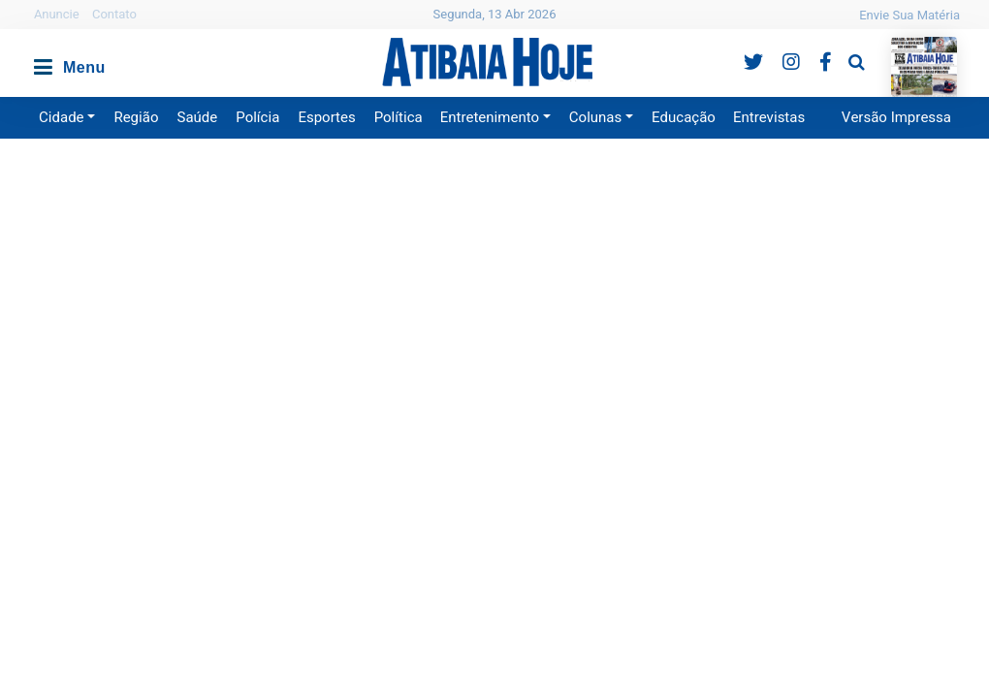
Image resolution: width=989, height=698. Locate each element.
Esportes (326, 117)
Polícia (257, 117)
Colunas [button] (595, 117)
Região (135, 117)
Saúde (197, 117)
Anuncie (57, 14)
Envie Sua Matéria (909, 15)
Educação (684, 117)
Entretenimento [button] (489, 117)
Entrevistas (769, 117)
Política (398, 117)
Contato (114, 14)
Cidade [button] (61, 117)
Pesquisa (841, 47)
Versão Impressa (896, 117)
